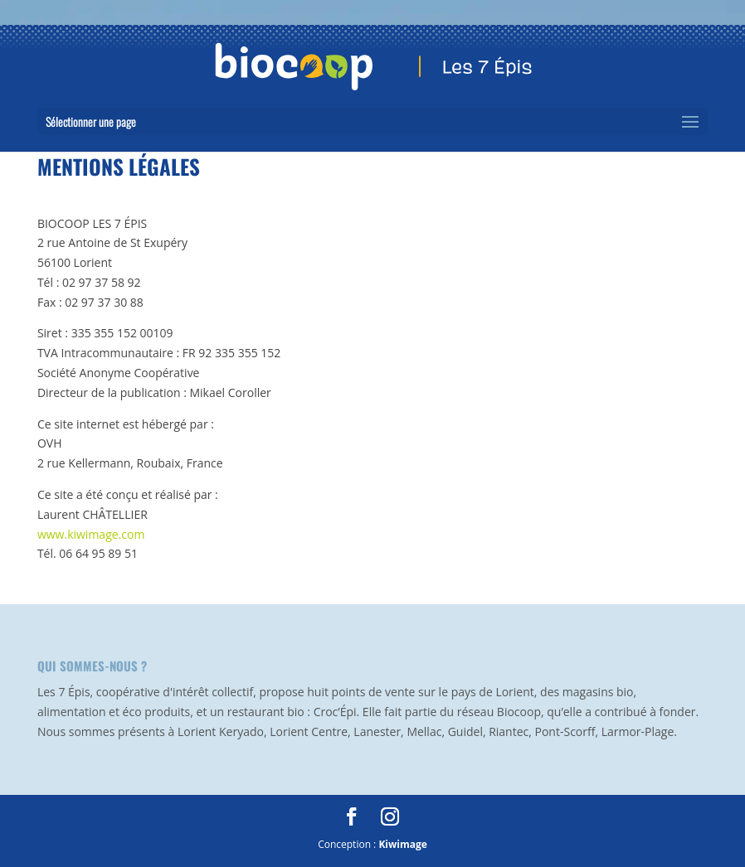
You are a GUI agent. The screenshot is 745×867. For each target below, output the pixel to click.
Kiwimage (402, 844)
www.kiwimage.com (90, 534)
